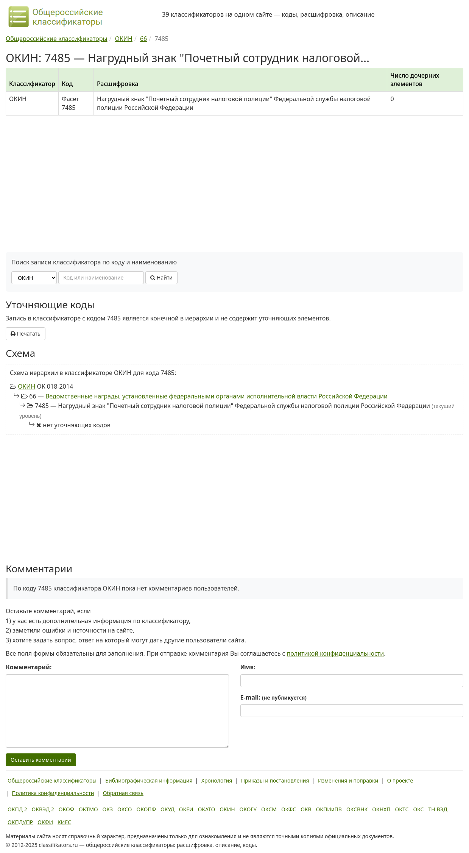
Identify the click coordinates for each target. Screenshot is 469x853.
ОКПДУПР (20, 822)
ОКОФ (66, 809)
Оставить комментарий (41, 759)
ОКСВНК (357, 809)
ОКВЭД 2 (43, 809)
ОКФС (288, 809)
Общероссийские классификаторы (52, 780)
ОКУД (167, 809)
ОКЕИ (186, 809)
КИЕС (64, 822)
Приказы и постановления (275, 780)
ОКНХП (381, 809)
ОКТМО (88, 809)
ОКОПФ (146, 809)
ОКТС (402, 809)
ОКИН (26, 386)
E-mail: (273, 697)
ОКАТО (206, 809)
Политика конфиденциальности (53, 793)
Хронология (216, 780)
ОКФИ (45, 822)
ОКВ (306, 809)
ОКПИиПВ (329, 809)
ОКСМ (269, 809)
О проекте (400, 780)
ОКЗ (108, 809)
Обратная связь (123, 793)
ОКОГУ (248, 809)
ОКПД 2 (17, 809)
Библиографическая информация (148, 780)
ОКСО (124, 809)
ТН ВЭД (437, 809)
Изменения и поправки (348, 780)
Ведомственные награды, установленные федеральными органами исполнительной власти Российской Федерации (216, 396)
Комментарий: (28, 667)
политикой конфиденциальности (335, 653)
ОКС (418, 809)
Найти (161, 277)
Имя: (248, 667)
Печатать (26, 333)
